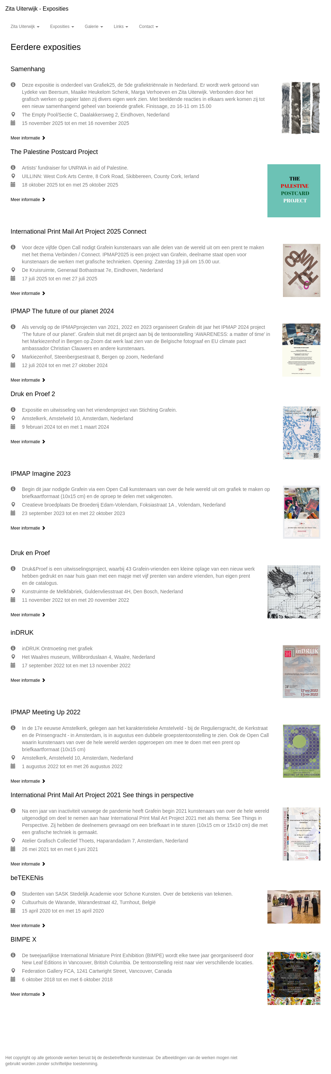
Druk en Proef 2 (33, 394)
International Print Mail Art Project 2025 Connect (78, 231)
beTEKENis (27, 877)
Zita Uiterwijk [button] (25, 26)
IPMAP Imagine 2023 (41, 473)
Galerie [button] (94, 26)
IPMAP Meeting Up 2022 (46, 712)
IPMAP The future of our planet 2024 (62, 311)
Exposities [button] (62, 26)
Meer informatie (28, 138)
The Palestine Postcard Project (54, 151)
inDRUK (22, 632)
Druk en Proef (30, 552)
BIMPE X (23, 939)
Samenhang (28, 69)
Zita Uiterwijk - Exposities (37, 9)
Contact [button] (148, 26)
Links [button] (121, 26)
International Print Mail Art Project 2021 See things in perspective (102, 795)
